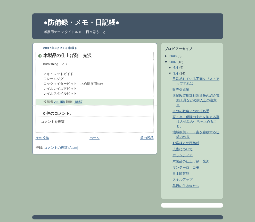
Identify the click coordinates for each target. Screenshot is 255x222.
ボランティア (182, 155)
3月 (176, 73)
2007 (173, 62)
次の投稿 (42, 138)
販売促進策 (180, 90)
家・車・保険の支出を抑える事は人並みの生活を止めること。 (195, 121)
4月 (176, 67)
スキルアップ (182, 180)
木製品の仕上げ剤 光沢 (190, 161)
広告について (182, 149)
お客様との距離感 (185, 143)
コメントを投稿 (52, 122)
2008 (173, 56)
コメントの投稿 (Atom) (61, 148)
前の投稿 (147, 138)
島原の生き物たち (185, 186)
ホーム (94, 138)
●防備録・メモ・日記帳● (81, 22)
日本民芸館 (180, 174)
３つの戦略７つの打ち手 (190, 111)
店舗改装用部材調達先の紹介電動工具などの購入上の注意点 (195, 100)
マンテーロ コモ (185, 167)
